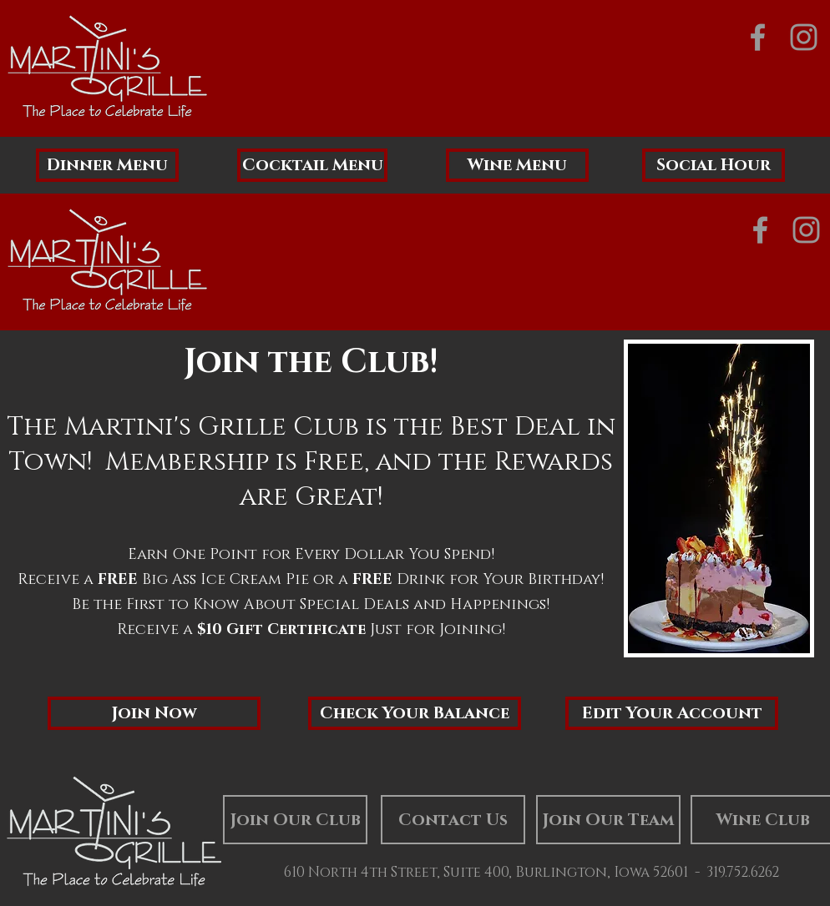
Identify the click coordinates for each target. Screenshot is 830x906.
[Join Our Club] (295, 819)
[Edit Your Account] (671, 713)
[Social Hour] (713, 165)
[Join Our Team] (608, 819)
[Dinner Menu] (107, 165)
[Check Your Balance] (414, 713)
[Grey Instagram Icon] (804, 37)
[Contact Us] (453, 819)
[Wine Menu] (517, 165)
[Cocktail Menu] (312, 165)
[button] (154, 713)
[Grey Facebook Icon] (758, 37)
